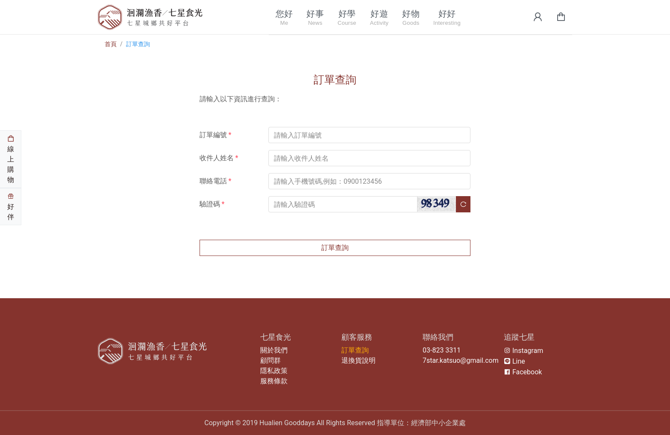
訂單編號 (216, 135)
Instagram (523, 351)
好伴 (10, 207)
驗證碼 (212, 204)
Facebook (523, 372)
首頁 (111, 44)
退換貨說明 (358, 360)
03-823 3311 (442, 350)
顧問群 (270, 360)
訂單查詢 (138, 44)
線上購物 (10, 159)
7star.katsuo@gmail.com (461, 360)
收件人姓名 (219, 158)
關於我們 (274, 350)
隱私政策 (274, 371)
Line (514, 361)
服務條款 (274, 381)
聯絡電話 (216, 181)
